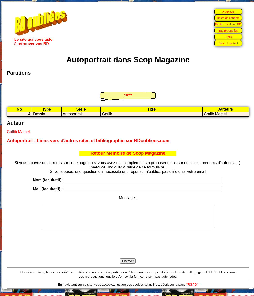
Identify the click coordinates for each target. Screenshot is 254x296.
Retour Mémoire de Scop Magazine (128, 153)
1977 (128, 95)
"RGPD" (192, 289)
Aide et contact (228, 43)
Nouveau (228, 11)
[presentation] (128, 250)
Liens (228, 37)
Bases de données (228, 18)
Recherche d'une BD (228, 24)
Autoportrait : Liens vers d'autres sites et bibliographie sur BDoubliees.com (88, 140)
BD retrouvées (228, 30)
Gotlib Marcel (18, 132)
